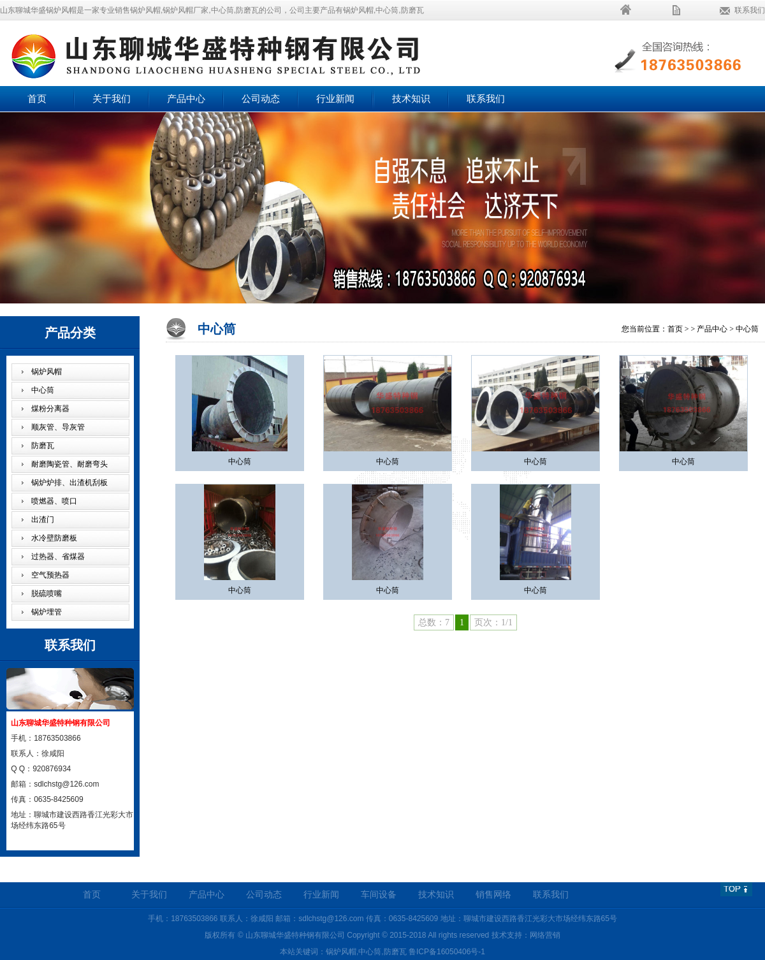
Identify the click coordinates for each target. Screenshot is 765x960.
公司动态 (261, 99)
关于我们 (111, 99)
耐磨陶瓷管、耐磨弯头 (69, 464)
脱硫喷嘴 (46, 593)
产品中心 (186, 99)
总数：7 (433, 622)
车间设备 (379, 894)
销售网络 (493, 894)
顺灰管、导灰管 (58, 427)
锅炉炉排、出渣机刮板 (69, 482)
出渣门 (42, 519)
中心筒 (42, 390)
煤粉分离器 (50, 408)
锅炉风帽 (46, 371)
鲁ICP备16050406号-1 (447, 951)
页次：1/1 (493, 622)
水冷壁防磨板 (54, 538)
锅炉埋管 (46, 611)
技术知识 (411, 99)
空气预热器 (50, 575)
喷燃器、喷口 (54, 501)
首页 (37, 99)
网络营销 (545, 935)
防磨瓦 (42, 445)
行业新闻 (335, 99)
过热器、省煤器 (58, 556)
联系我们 (749, 10)
